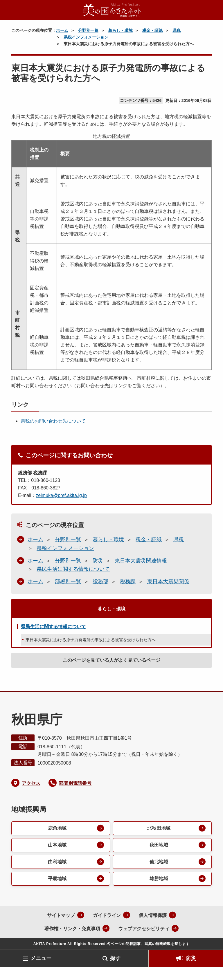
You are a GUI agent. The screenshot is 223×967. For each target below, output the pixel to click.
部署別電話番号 (75, 783)
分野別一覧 (88, 30)
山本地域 (57, 844)
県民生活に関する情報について (73, 569)
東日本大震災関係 (168, 581)
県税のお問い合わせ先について (53, 420)
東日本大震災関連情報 (141, 561)
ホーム (62, 30)
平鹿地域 (57, 878)
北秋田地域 (158, 828)
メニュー (40, 958)
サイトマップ (61, 915)
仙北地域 (159, 861)
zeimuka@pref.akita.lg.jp (61, 495)
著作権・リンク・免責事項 (72, 928)
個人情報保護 (153, 915)
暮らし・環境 (120, 30)
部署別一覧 (68, 581)
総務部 (100, 581)
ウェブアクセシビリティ (143, 928)
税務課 (128, 581)
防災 (191, 958)
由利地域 (57, 861)
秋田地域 (159, 844)
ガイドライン (107, 915)
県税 (176, 30)
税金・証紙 (152, 30)
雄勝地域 (159, 878)
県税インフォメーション (86, 37)
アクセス (31, 783)
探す (115, 958)
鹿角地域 (57, 828)
